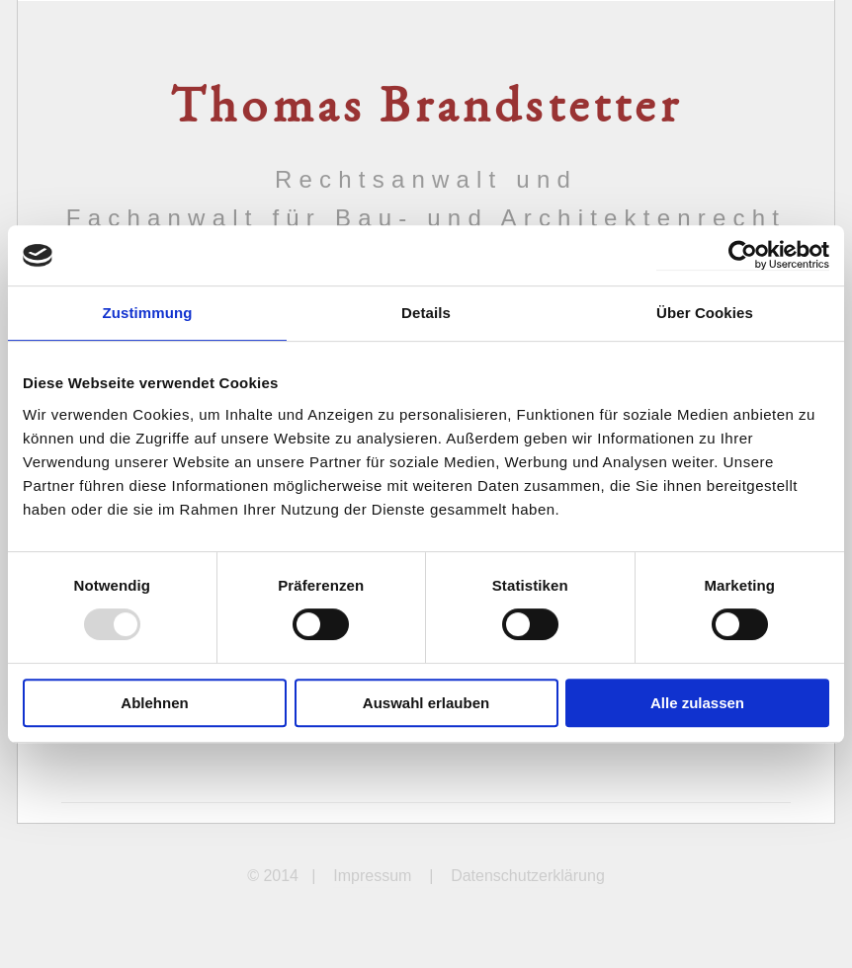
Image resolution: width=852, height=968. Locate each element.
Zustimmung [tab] (148, 312)
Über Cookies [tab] (704, 312)
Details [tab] (426, 312)
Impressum (372, 875)
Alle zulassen (697, 702)
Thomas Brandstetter (426, 110)
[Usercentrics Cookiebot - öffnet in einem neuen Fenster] (742, 255)
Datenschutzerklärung (528, 875)
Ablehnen (154, 702)
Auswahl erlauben (426, 702)
